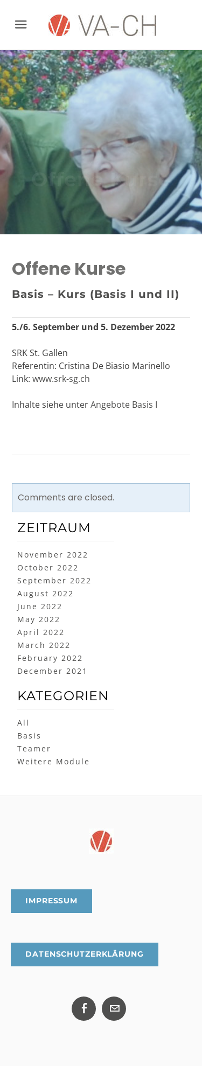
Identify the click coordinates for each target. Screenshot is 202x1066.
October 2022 (48, 567)
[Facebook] (84, 1009)
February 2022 (50, 658)
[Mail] (114, 1009)
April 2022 (41, 632)
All (23, 722)
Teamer (34, 748)
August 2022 (45, 593)
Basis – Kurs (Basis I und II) (95, 294)
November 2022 (52, 554)
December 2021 (52, 671)
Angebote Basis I (123, 404)
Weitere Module (53, 761)
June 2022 (39, 606)
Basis (29, 735)
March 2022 (44, 645)
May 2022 (38, 619)
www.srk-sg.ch (61, 379)
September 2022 (54, 580)
